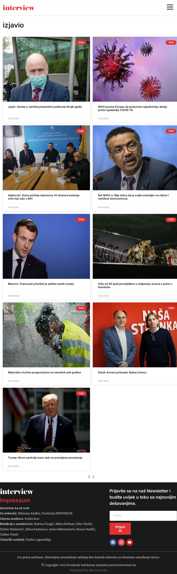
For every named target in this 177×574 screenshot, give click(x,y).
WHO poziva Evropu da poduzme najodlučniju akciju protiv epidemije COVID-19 (132, 108)
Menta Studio (98, 570)
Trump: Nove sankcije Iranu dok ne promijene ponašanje (45, 457)
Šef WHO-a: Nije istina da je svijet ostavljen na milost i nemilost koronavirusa (133, 197)
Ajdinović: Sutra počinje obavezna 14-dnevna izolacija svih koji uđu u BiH (43, 197)
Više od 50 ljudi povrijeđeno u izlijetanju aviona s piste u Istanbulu (135, 285)
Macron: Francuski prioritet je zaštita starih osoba (41, 284)
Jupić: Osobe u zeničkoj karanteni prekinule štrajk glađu (45, 106)
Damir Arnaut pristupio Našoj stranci (122, 372)
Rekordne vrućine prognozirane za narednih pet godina (44, 372)
